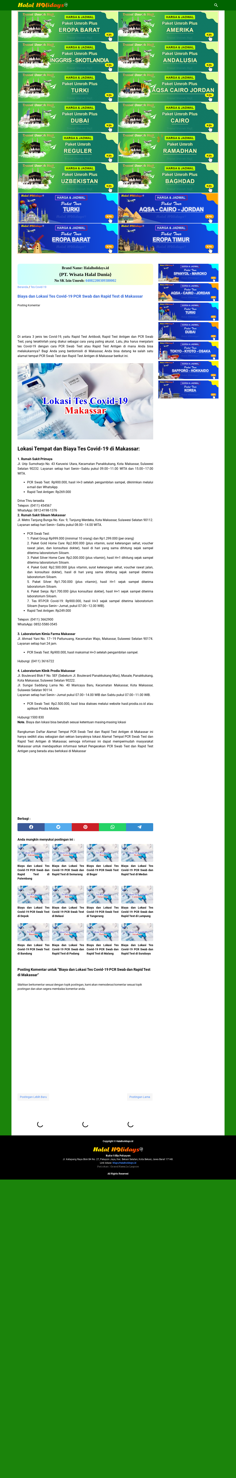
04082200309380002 (100, 281)
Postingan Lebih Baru (33, 1097)
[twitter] (58, 827)
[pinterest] (85, 827)
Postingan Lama (139, 1097)
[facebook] (31, 827)
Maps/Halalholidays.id (124, 1461)
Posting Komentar (28, 305)
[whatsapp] (112, 827)
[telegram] (139, 827)
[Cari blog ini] (216, 5)
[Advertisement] (85, 321)
